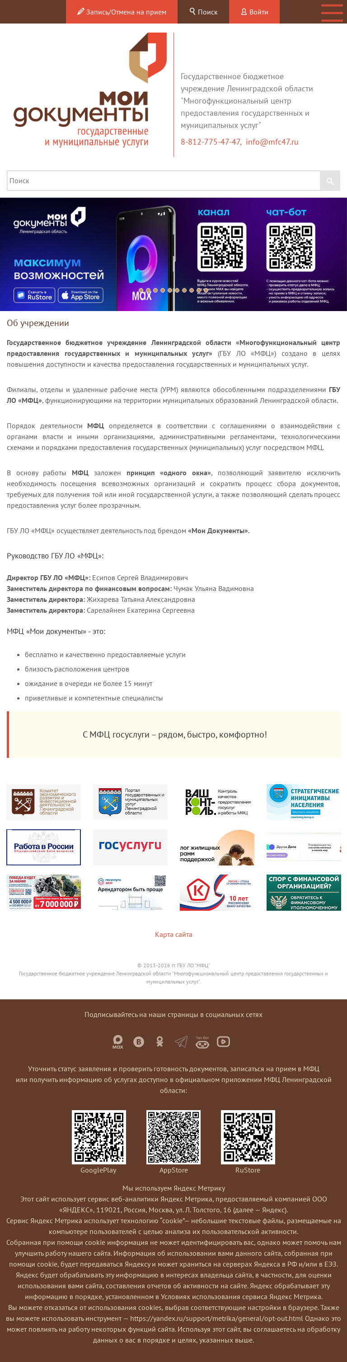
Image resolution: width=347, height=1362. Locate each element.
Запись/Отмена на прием (121, 11)
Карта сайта (173, 934)
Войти (254, 11)
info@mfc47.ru (272, 142)
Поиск (203, 11)
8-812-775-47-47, (213, 142)
